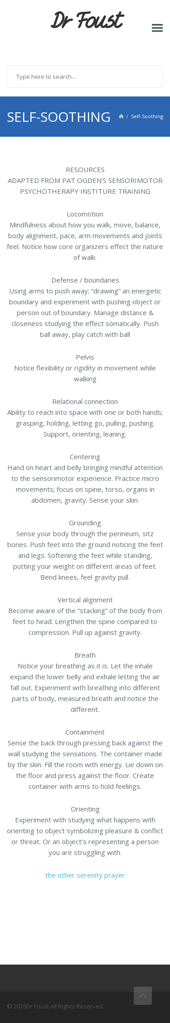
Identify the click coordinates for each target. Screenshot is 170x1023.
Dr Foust (85, 21)
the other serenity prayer (85, 874)
